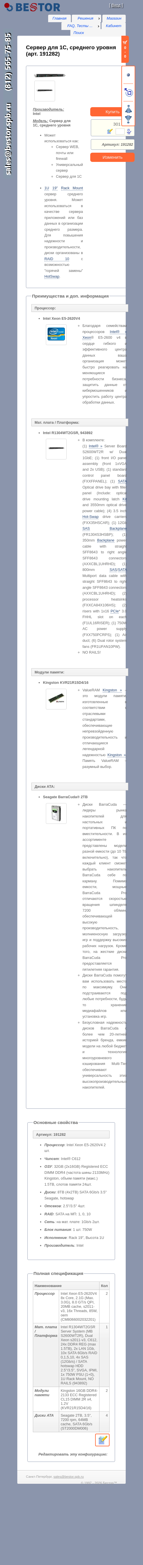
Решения (85, 18)
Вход (116, 5)
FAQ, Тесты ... (80, 26)
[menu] (86, 18)
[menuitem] (86, 18)
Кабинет (113, 26)
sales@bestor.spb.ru (68, 1476)
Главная (59, 18)
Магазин (114, 18)
